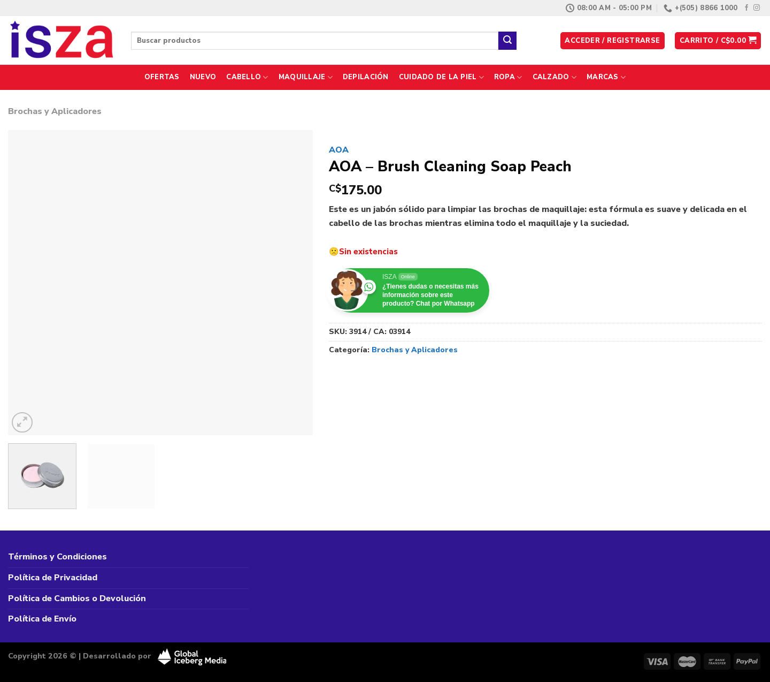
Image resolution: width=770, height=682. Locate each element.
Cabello (247, 77)
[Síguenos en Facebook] (746, 8)
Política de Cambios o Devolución (77, 598)
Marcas (606, 77)
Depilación (366, 77)
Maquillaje (306, 77)
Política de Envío (42, 619)
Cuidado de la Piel (441, 77)
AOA (339, 150)
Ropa (508, 77)
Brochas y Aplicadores (55, 111)
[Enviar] (507, 41)
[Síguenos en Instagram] (756, 8)
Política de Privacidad (52, 578)
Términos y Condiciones (57, 557)
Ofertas (162, 77)
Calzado (554, 77)
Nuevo (203, 77)
